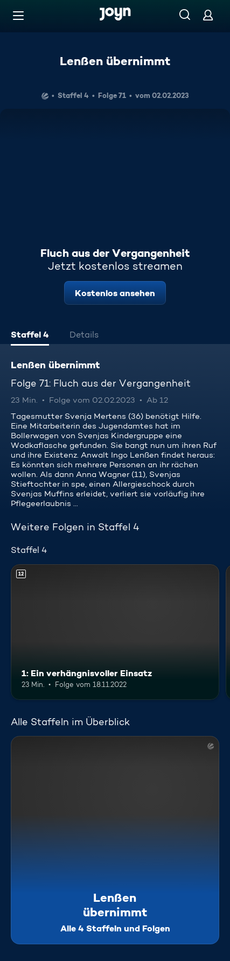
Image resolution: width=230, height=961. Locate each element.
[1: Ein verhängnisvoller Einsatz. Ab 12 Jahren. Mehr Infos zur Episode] (115, 632)
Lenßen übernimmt (115, 60)
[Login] (207, 14)
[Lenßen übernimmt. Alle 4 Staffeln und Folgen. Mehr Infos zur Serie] (115, 840)
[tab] (30, 336)
